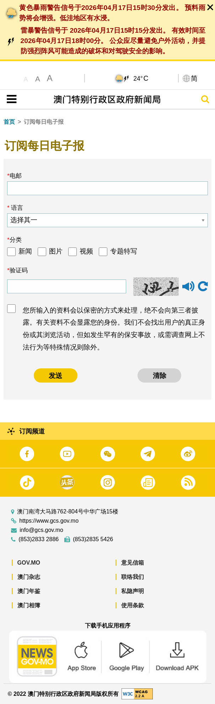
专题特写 (123, 251)
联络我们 (132, 577)
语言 (16, 207)
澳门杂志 (28, 577)
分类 (16, 239)
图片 (56, 251)
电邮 (16, 175)
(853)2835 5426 (93, 539)
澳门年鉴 (28, 591)
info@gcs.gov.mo (41, 530)
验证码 (19, 270)
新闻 (25, 251)
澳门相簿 (28, 605)
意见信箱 (132, 563)
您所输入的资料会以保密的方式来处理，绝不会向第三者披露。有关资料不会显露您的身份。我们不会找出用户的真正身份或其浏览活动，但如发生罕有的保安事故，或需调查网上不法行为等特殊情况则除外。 (114, 328)
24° (140, 78)
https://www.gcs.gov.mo (49, 521)
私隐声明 (132, 591)
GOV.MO (28, 563)
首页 (9, 122)
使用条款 (132, 605)
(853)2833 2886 (38, 539)
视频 (86, 251)
